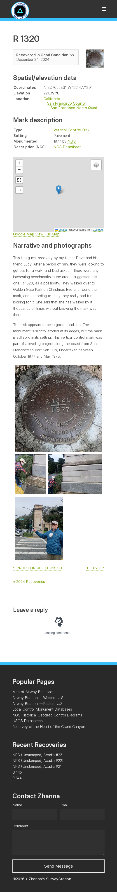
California (52, 98)
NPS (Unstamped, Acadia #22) (37, 760)
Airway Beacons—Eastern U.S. (37, 703)
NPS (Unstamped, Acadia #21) (37, 766)
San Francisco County (66, 103)
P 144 (17, 778)
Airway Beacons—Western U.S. (38, 697)
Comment (20, 826)
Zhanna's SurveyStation (50, 879)
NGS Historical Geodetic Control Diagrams (47, 715)
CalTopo (98, 229)
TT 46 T (93, 568)
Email (64, 805)
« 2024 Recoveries (29, 581)
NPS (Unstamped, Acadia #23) (38, 755)
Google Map (23, 234)
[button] (58, 190)
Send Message (58, 866)
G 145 (17, 772)
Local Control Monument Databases (42, 709)
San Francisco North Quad (73, 108)
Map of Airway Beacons (32, 692)
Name (17, 805)
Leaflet (61, 229)
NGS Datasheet (67, 147)
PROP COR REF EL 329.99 (39, 568)
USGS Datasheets (27, 720)
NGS (72, 141)
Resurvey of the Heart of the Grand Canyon (48, 726)
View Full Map (47, 234)
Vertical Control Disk (71, 130)
